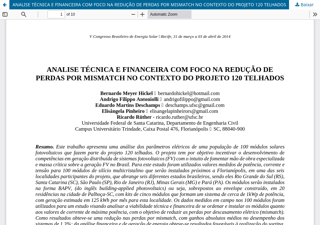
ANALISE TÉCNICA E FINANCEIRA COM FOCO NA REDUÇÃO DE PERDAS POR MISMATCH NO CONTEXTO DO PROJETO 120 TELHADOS (149, 5)
